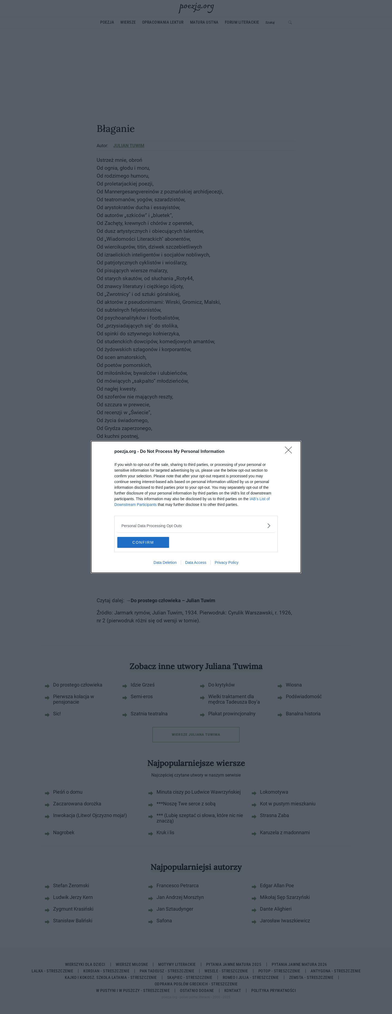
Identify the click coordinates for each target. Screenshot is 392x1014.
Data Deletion (165, 562)
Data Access (195, 562)
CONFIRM (143, 542)
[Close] (290, 452)
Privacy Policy (226, 562)
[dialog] (196, 507)
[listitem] (196, 525)
